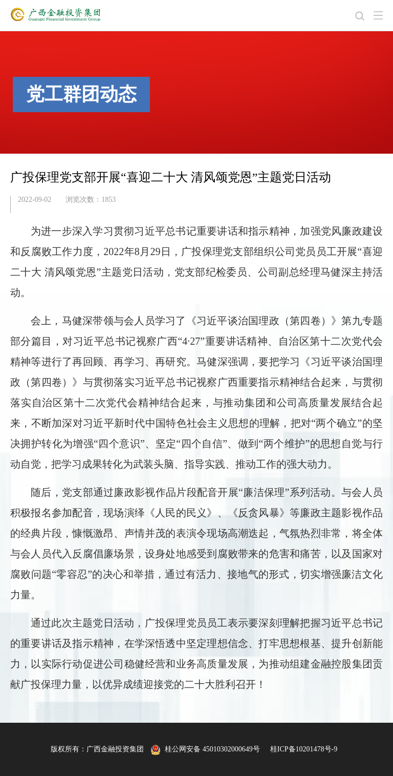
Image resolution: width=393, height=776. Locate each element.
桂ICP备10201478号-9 (303, 749)
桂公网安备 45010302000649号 (205, 749)
